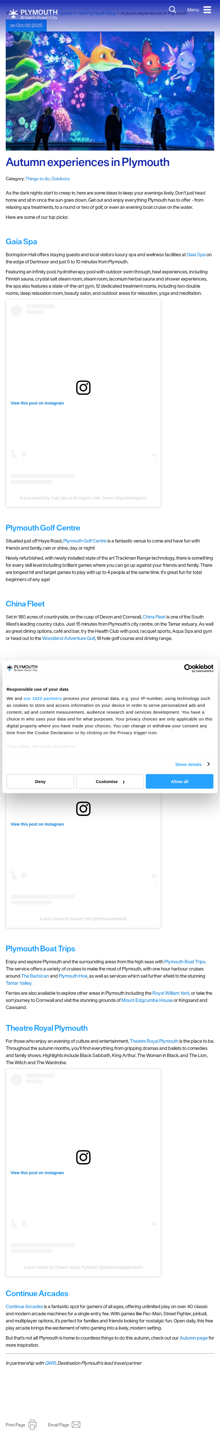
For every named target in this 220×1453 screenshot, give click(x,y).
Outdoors (60, 178)
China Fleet (154, 617)
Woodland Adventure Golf (68, 638)
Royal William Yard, (171, 993)
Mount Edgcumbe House (147, 1000)
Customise (110, 781)
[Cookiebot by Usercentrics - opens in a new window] (188, 668)
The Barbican (35, 976)
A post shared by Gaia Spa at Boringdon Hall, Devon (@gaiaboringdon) (83, 498)
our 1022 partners (42, 698)
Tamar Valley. (19, 983)
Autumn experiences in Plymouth (88, 162)
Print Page (15, 1425)
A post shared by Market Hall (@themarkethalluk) (83, 918)
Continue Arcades (24, 1306)
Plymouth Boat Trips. (185, 961)
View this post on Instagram (37, 403)
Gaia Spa (196, 254)
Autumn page (194, 1338)
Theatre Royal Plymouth (154, 1041)
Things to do (37, 178)
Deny (40, 781)
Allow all (179, 781)
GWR (50, 1363)
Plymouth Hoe (73, 976)
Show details (188, 764)
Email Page (58, 1425)
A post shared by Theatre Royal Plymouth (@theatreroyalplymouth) (83, 1267)
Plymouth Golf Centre (85, 541)
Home (38, 13)
